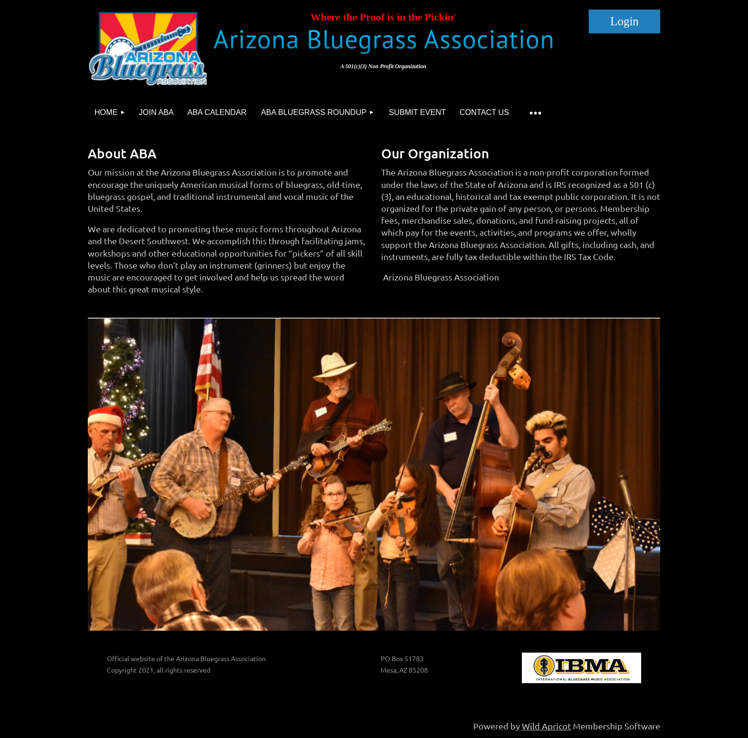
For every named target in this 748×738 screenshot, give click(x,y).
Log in (624, 21)
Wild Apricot (546, 726)
